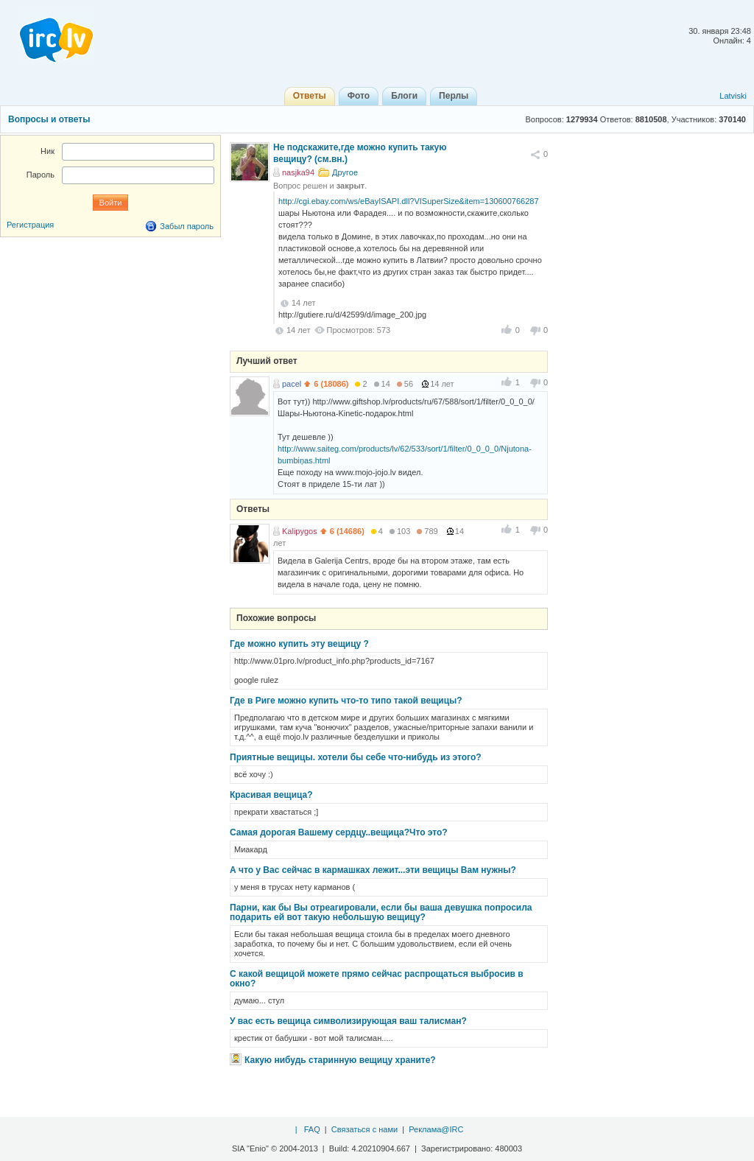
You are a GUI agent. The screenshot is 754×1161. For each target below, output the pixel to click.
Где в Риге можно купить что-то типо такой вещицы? (346, 700)
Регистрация (30, 224)
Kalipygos (299, 531)
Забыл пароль (187, 226)
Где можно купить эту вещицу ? (299, 644)
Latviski (733, 95)
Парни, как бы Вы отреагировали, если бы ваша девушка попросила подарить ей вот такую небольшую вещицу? (381, 912)
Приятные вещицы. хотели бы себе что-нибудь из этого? (356, 757)
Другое (345, 172)
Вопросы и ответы (49, 119)
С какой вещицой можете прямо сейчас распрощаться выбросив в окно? (377, 979)
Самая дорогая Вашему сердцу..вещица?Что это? (339, 832)
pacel (291, 383)
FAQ (312, 1129)
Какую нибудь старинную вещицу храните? (340, 1060)
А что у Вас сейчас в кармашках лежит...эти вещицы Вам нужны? (373, 870)
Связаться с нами (364, 1129)
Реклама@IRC (436, 1129)
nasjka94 (298, 172)
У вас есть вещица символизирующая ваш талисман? (348, 1021)
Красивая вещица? (271, 795)
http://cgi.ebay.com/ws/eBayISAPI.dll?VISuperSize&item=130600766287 (408, 201)
